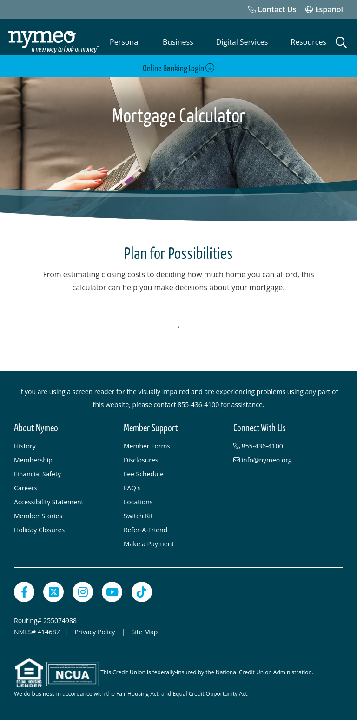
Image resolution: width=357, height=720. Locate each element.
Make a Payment (149, 543)
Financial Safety (37, 473)
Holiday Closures (39, 529)
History (25, 446)
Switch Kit (138, 515)
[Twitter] (53, 592)
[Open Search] (341, 42)
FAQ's (132, 487)
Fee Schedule (144, 473)
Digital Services (242, 42)
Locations (138, 501)
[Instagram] (83, 592)
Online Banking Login (179, 68)
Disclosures (141, 459)
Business (178, 42)
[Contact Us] (272, 9)
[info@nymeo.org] (283, 460)
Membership (33, 459)
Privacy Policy (95, 631)
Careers (25, 487)
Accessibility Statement (49, 501)
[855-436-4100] (283, 446)
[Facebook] (24, 592)
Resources (308, 42)
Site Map (145, 631)
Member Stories (38, 515)
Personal (125, 42)
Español (324, 9)
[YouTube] (112, 592)
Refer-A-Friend (145, 529)
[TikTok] (142, 592)
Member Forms (147, 446)
